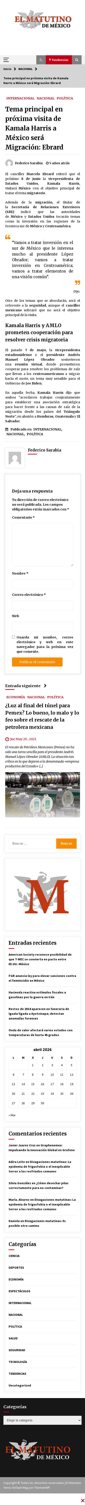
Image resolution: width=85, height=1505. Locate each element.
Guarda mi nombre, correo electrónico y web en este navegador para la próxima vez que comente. (45, 644)
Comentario (23, 517)
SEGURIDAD (17, 1350)
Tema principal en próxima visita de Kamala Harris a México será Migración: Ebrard (34, 128)
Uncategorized (20, 1385)
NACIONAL (45, 98)
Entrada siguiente (26, 686)
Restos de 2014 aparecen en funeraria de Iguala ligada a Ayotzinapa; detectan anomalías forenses (39, 1013)
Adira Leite (17, 1162)
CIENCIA (14, 1256)
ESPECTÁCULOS (19, 1291)
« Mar (12, 1115)
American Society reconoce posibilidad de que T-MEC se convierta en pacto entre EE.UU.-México (40, 959)
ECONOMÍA (15, 697)
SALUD (13, 1338)
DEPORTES (16, 1268)
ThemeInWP (42, 1488)
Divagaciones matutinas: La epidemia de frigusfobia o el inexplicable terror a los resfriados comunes (40, 1166)
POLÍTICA (65, 98)
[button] (41, 59)
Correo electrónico (29, 595)
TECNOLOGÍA (18, 1362)
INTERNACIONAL (20, 98)
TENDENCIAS (17, 1374)
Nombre (20, 573)
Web (15, 616)
